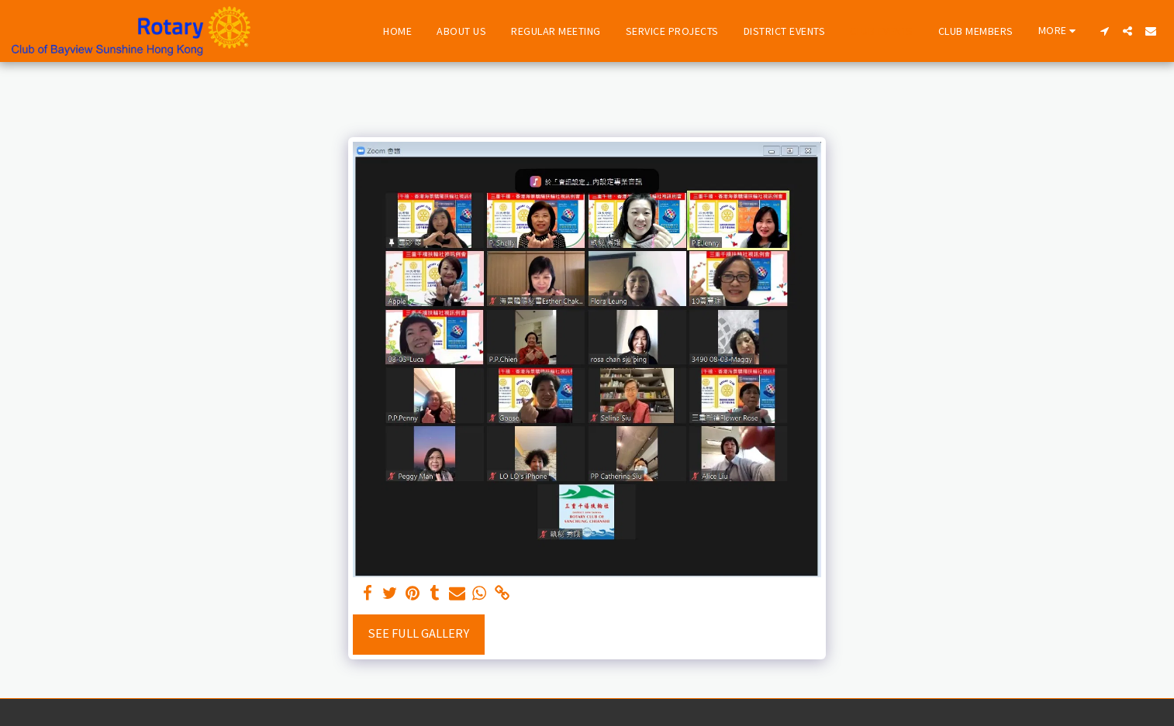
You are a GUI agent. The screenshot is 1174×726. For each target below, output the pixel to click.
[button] (1104, 31)
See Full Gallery (418, 633)
